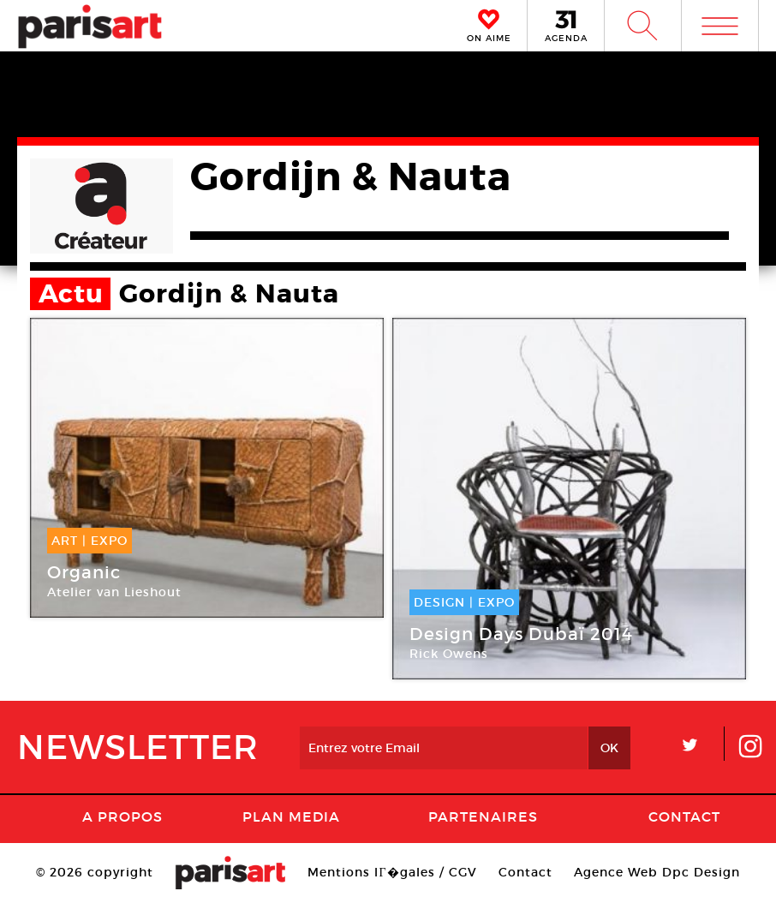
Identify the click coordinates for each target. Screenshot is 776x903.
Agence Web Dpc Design (657, 872)
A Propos (122, 816)
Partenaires (483, 816)
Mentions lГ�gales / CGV (391, 872)
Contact (684, 816)
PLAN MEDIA (291, 816)
